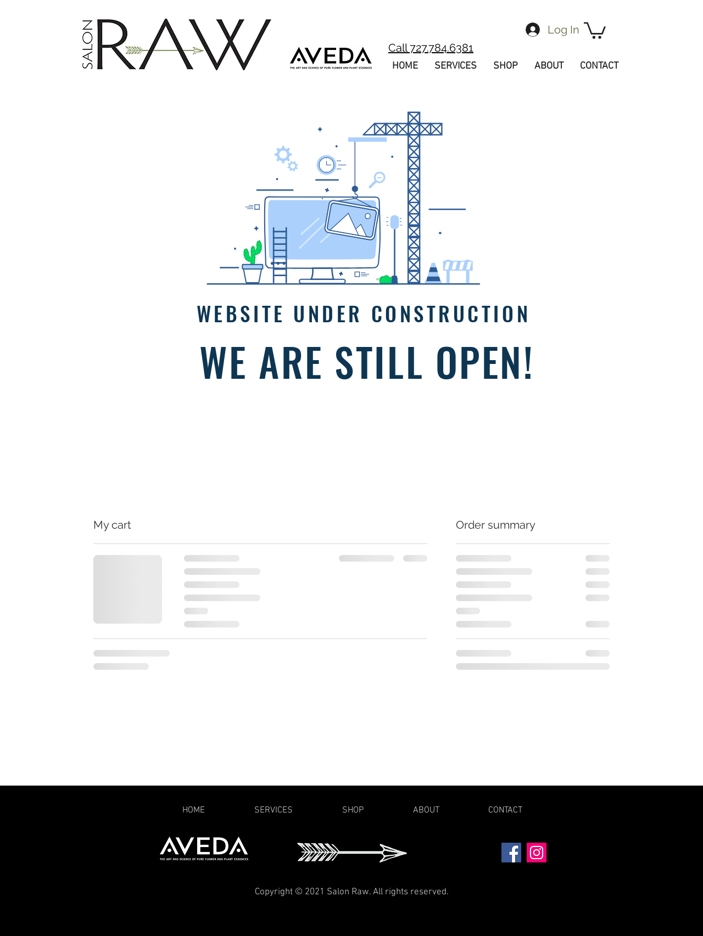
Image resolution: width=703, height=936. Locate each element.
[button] (595, 29)
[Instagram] (536, 852)
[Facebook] (511, 852)
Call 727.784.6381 (430, 47)
